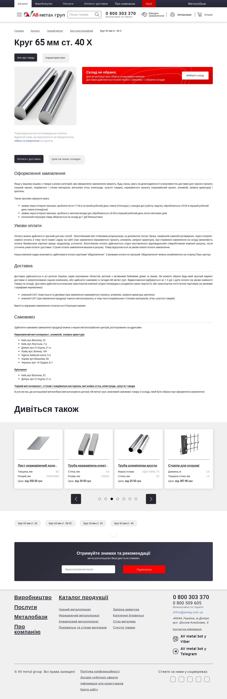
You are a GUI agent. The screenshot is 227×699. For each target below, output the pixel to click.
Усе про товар (25, 57)
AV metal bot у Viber (189, 639)
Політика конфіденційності (100, 671)
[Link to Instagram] (181, 679)
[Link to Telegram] (190, 679)
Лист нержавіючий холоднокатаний (38, 465)
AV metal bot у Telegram (189, 651)
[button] (76, 499)
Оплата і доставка (96, 3)
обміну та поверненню (27, 140)
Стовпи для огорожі (183, 465)
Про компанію (27, 629)
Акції (149, 3)
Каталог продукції (83, 597)
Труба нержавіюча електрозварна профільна (88, 465)
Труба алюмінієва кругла (137, 465)
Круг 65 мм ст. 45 (124, 523)
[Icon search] (97, 14)
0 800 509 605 (187, 603)
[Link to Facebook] (173, 679)
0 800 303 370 (121, 13)
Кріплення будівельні (128, 615)
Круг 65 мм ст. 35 (93, 523)
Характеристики (55, 57)
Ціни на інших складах (66, 159)
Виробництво (43, 3)
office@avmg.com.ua (188, 612)
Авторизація (184, 14)
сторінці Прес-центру (199, 254)
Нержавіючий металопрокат (79, 615)
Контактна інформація (187, 629)
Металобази (31, 616)
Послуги (68, 3)
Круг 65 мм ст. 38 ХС (60, 523)
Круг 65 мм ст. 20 (27, 523)
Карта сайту (89, 689)
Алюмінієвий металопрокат (79, 621)
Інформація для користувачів (102, 683)
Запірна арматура (126, 609)
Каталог (23, 3)
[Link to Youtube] (207, 679)
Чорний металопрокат (75, 609)
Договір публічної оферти (99, 677)
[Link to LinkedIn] (198, 679)
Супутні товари (124, 627)
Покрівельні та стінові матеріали (83, 627)
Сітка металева (124, 621)
